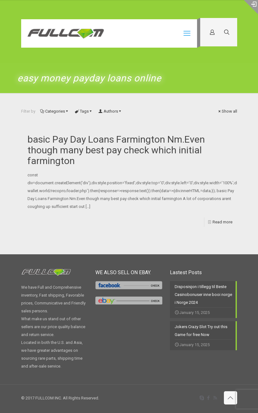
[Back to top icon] (230, 397)
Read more (222, 222)
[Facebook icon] (208, 398)
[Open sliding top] (251, 7)
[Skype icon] (202, 398)
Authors (110, 111)
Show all (227, 111)
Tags (84, 111)
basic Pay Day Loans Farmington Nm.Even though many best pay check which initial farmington (116, 150)
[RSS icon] (215, 398)
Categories (54, 111)
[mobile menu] (187, 33)
